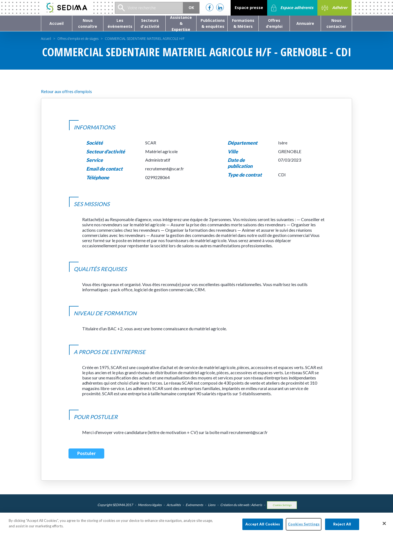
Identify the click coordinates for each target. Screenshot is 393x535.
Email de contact (104, 169)
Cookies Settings (282, 505)
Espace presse (249, 7)
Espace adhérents (292, 8)
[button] (87, 23)
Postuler (86, 453)
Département (242, 143)
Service (94, 160)
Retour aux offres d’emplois (66, 91)
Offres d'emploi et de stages (78, 38)
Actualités (173, 505)
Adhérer (334, 8)
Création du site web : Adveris (241, 505)
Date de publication (240, 163)
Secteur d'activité (105, 151)
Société (94, 143)
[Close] (384, 529)
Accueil (46, 38)
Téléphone (97, 177)
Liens (211, 505)
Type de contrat (245, 175)
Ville (233, 151)
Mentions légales (150, 505)
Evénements (194, 505)
